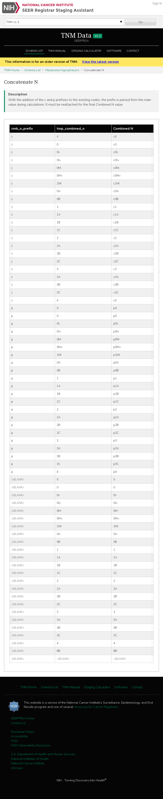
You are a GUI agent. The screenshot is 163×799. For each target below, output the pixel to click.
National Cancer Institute (27, 763)
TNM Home (12, 70)
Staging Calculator (86, 51)
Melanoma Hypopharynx (62, 70)
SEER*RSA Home (22, 718)
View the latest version (100, 62)
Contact (133, 51)
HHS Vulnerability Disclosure (30, 745)
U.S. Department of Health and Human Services (43, 754)
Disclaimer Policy (22, 732)
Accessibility (19, 736)
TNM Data (81, 36)
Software (114, 51)
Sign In (157, 3)
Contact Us (18, 723)
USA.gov (17, 768)
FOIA (14, 741)
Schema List (34, 51)
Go (141, 22)
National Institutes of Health (30, 759)
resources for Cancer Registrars (96, 707)
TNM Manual (57, 51)
